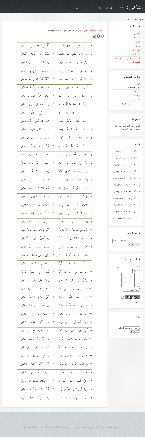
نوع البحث (137, 328)
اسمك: (138, 266)
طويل (134, 91)
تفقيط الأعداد (136, 50)
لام (134, 95)
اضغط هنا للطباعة (126, 104)
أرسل (137, 331)
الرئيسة (120, 8)
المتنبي (85, 30)
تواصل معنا (96, 8)
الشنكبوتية (135, 8)
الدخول (109, 8)
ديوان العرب (93, 30)
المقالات (137, 42)
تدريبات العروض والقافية (76, 8)
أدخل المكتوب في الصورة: (132, 289)
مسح (132, 331)
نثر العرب (137, 46)
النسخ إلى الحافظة (134, 244)
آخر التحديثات (136, 54)
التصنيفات (137, 37)
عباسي (133, 99)
